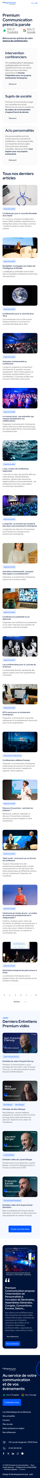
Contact (6, 1420)
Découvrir (13, 84)
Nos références (12, 1336)
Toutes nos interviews (20, 1229)
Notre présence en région (13, 1428)
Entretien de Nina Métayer (14, 1109)
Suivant (20, 1002)
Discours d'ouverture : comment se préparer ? (18, 809)
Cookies (22, 1469)
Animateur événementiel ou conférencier (15, 362)
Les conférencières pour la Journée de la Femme (19, 665)
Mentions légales (10, 1469)
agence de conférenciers (15, 40)
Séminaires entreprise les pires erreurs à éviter (20, 971)
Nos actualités (9, 1416)
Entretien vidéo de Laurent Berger (17, 1159)
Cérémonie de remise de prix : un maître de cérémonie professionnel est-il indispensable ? (20, 915)
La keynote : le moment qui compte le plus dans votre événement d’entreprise (20, 524)
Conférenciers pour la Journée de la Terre (18, 314)
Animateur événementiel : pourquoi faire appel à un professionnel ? (18, 572)
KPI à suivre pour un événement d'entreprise (16, 713)
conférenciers (15, 62)
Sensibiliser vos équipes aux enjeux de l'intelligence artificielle (19, 267)
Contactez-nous (12, 1402)
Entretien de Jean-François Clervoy (18, 1061)
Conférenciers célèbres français (16, 760)
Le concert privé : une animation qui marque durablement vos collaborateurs (18, 418)
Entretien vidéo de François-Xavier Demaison (18, 1206)
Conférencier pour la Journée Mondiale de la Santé (20, 214)
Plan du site (8, 1424)
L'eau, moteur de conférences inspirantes (15, 469)
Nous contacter (13, 1344)
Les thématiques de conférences (17, 1412)
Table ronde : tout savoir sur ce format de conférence (19, 859)
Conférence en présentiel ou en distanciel (16, 618)
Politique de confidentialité (26, 1467)
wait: (31, 1474)
